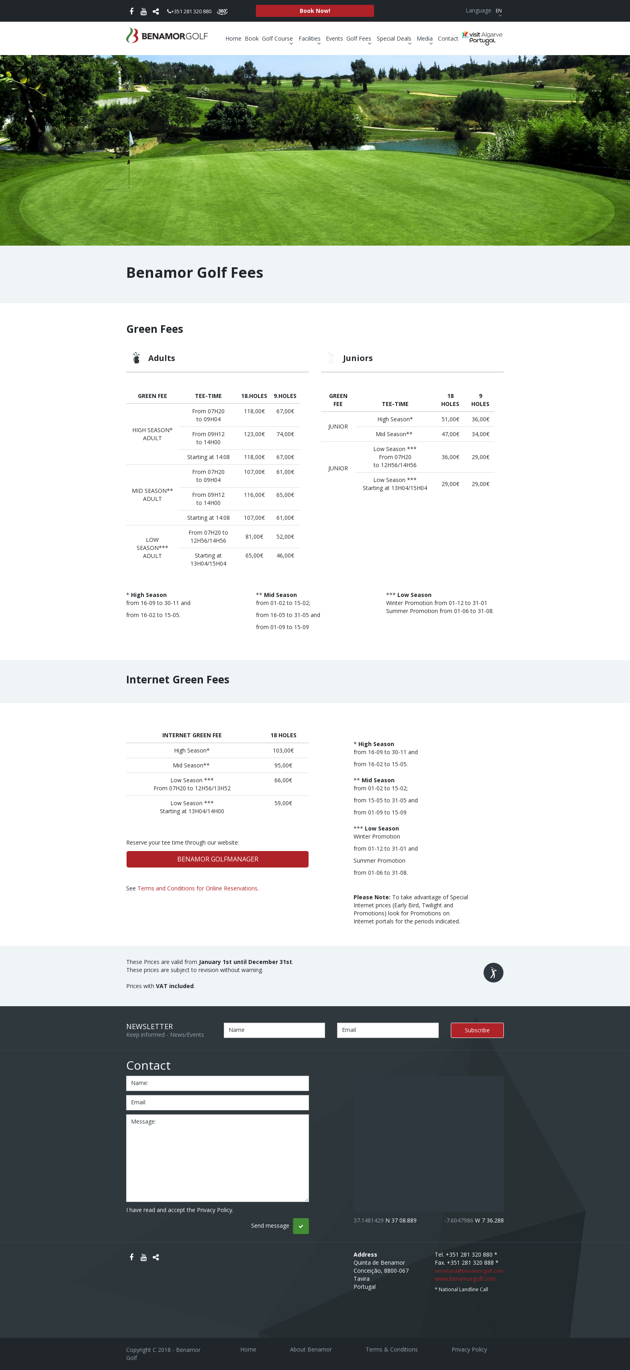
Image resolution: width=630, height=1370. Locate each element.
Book (252, 38)
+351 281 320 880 (189, 11)
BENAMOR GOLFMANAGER (217, 859)
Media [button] (426, 39)
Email (349, 1030)
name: (139, 1083)
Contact (448, 38)
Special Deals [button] (395, 39)
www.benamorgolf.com (465, 1278)
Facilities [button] (311, 39)
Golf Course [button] (278, 39)
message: (143, 1121)
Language (485, 10)
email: (138, 1102)
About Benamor (311, 1349)
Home (233, 38)
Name (237, 1030)
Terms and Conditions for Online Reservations (197, 888)
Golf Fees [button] (359, 39)
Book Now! (315, 10)
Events (334, 38)
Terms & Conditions (392, 1349)
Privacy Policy (469, 1349)
